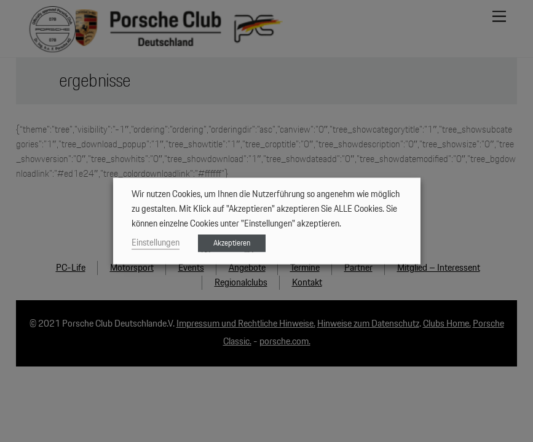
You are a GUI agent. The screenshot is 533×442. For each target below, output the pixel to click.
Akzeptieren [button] (231, 243)
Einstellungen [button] (156, 242)
